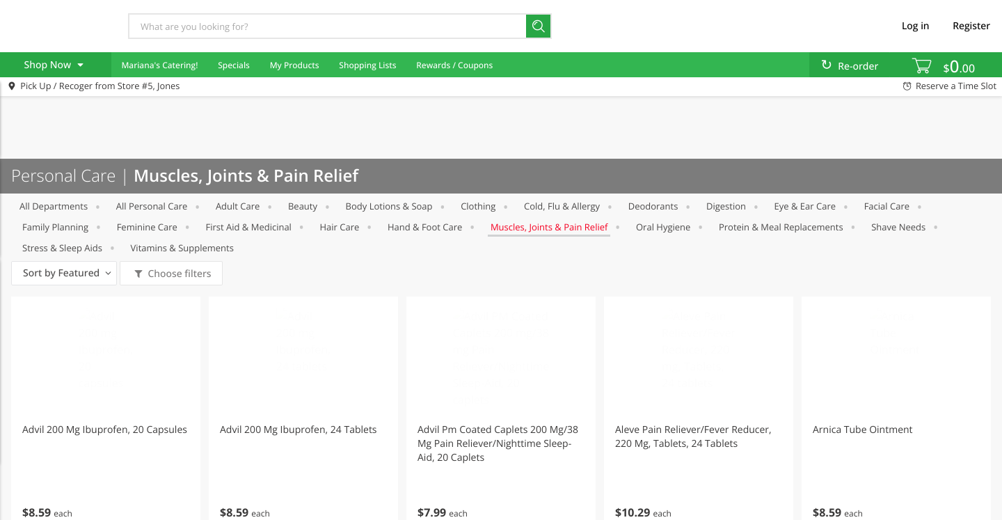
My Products (294, 65)
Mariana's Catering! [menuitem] (159, 65)
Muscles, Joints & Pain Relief (549, 227)
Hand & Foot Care (425, 227)
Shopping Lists (367, 65)
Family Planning (55, 227)
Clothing (478, 206)
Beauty (302, 206)
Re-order (858, 66)
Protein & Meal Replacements (781, 227)
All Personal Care (152, 206)
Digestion (726, 206)
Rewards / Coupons (454, 65)
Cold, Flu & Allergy (562, 206)
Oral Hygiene (663, 227)
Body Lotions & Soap (389, 206)
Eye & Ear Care (805, 206)
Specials (234, 65)
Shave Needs (898, 227)
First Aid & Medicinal (249, 227)
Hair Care (340, 227)
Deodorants (653, 206)
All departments (53, 206)
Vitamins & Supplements (182, 248)
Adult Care (238, 206)
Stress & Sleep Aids (62, 248)
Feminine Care (147, 227)
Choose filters (178, 274)
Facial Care (886, 206)
